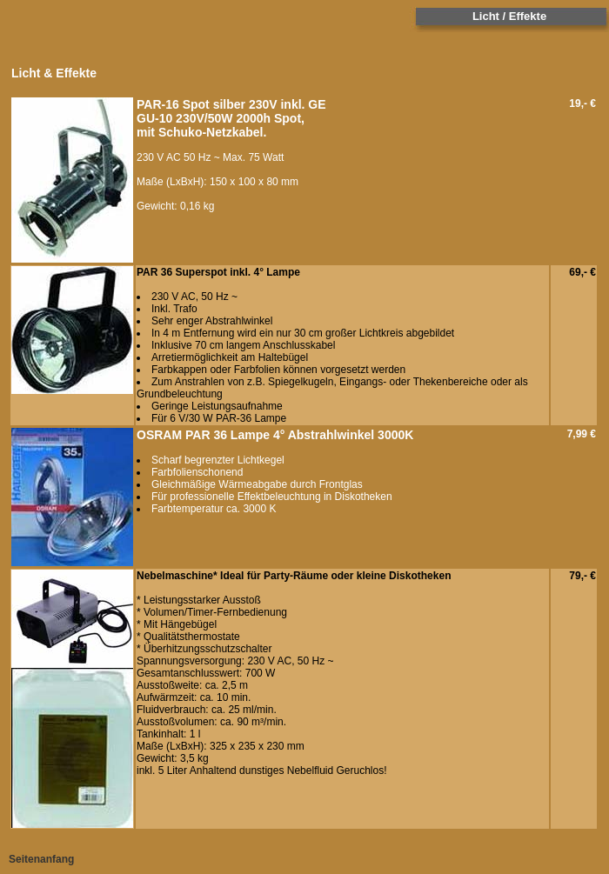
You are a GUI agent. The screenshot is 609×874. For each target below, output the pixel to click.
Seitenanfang (41, 859)
